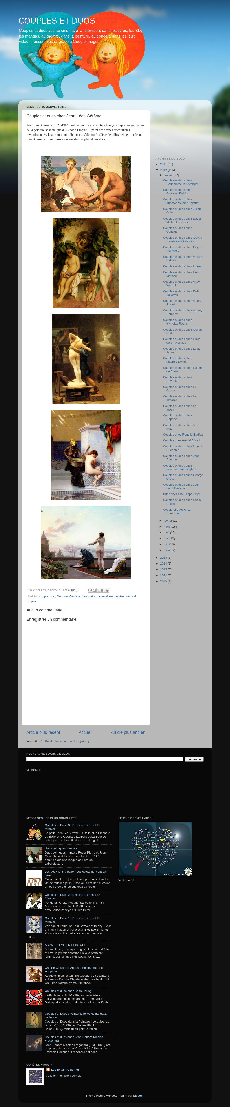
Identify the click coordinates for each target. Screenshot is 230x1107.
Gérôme (74, 596)
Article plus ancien (128, 732)
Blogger (138, 1095)
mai (167, 538)
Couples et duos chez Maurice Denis (177, 359)
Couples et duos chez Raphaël (177, 417)
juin (166, 544)
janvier (169, 175)
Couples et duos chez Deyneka (177, 379)
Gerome (62, 596)
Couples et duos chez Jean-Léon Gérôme (182, 486)
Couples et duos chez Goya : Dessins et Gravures (182, 239)
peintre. (119, 596)
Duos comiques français (61, 848)
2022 (164, 575)
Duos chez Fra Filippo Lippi (181, 494)
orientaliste (105, 596)
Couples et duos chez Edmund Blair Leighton (180, 467)
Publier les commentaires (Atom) (67, 741)
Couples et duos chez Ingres (182, 266)
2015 (164, 569)
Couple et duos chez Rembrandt (177, 511)
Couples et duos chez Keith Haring (68, 991)
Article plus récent (43, 732)
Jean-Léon (89, 596)
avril (167, 532)
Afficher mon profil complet (64, 1075)
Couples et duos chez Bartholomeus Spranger (181, 182)
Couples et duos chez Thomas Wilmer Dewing (181, 201)
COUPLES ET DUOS (56, 20)
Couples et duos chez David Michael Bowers (182, 220)
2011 (164, 164)
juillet (168, 550)
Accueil (85, 732)
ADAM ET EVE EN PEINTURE (65, 945)
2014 (164, 563)
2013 (164, 557)
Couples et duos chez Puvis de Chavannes (182, 340)
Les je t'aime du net (65, 1069)
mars (167, 526)
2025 (164, 581)
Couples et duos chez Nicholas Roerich (177, 321)
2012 (164, 170)
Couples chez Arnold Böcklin (182, 440)
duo (52, 596)
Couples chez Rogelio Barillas (183, 434)
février (168, 520)
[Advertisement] (177, 126)
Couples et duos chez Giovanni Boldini (177, 191)
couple (43, 596)
